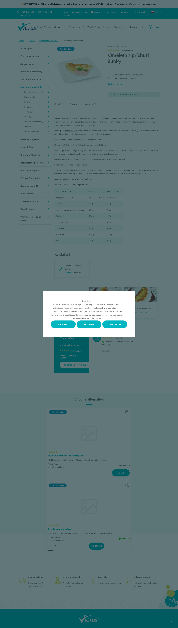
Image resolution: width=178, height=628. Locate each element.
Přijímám (63, 324)
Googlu (83, 311)
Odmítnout (115, 324)
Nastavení (89, 324)
